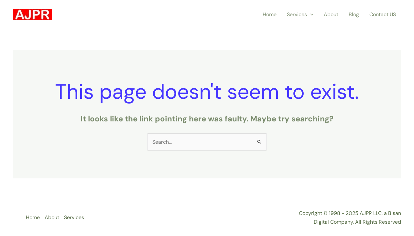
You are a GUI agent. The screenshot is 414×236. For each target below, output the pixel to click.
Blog (354, 14)
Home (270, 14)
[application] (310, 14)
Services (300, 14)
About (331, 14)
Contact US (382, 14)
